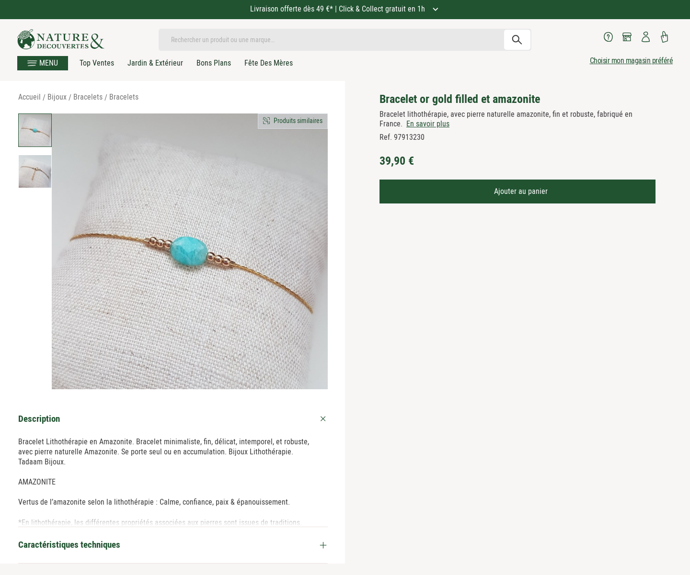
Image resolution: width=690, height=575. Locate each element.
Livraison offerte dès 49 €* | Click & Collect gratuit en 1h (338, 8)
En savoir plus (427, 123)
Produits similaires (298, 120)
